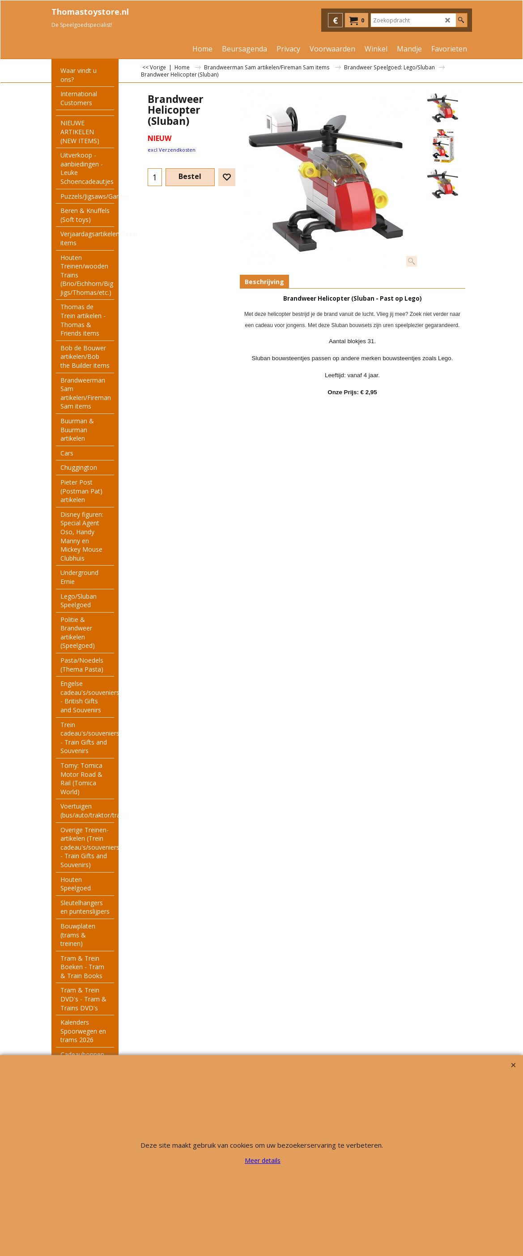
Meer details (263, 1160)
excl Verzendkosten (172, 149)
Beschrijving (264, 281)
